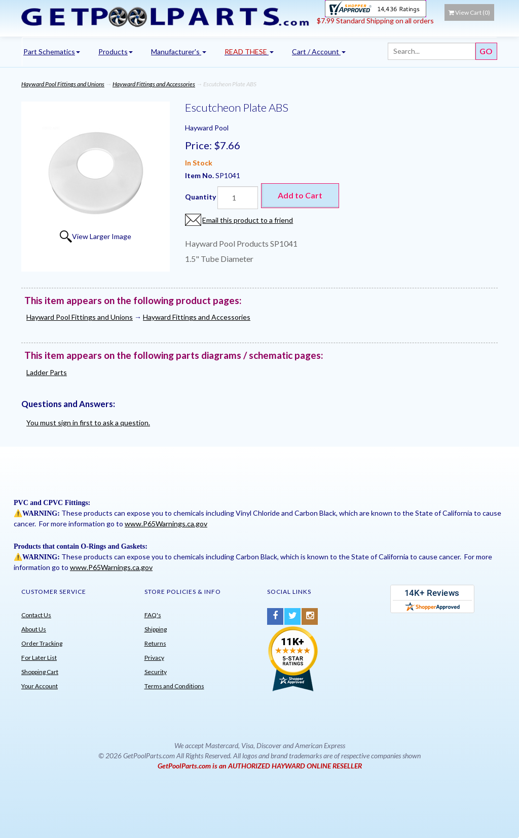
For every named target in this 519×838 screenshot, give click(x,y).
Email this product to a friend (247, 220)
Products (115, 51)
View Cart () (469, 12)
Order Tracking (41, 643)
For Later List (39, 657)
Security (155, 672)
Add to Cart (300, 195)
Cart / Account (319, 51)
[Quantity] (237, 197)
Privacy (154, 657)
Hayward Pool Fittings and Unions (62, 84)
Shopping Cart (39, 672)
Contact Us (36, 615)
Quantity (200, 196)
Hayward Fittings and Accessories (154, 84)
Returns (155, 643)
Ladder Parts (46, 372)
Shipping (155, 629)
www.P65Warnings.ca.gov (166, 523)
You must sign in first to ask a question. (88, 422)
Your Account (39, 686)
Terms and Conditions (174, 686)
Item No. (200, 175)
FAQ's (152, 615)
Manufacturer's (178, 51)
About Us (33, 629)
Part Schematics (51, 51)
